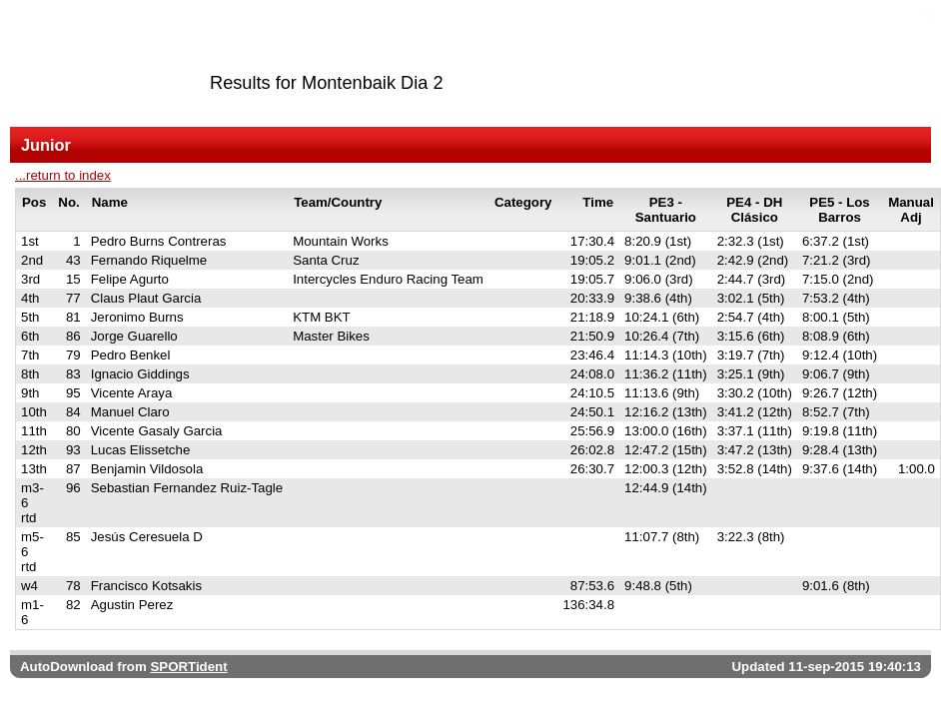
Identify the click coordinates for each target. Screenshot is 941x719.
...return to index (63, 175)
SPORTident (188, 666)
